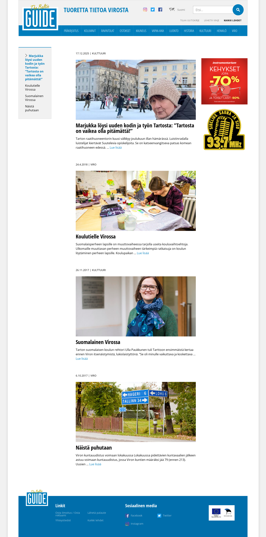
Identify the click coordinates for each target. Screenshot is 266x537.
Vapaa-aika (158, 30)
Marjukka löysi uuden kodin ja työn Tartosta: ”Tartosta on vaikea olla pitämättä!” (35, 67)
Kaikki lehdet (233, 20)
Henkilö (221, 30)
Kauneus (141, 30)
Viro (234, 30)
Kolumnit (90, 30)
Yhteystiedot (63, 520)
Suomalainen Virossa (34, 98)
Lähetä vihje (211, 20)
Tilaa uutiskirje (190, 20)
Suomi (181, 9)
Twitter (167, 515)
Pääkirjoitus (71, 30)
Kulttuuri (205, 30)
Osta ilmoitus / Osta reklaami (67, 514)
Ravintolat (107, 30)
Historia (189, 30)
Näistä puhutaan (32, 108)
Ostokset (125, 30)
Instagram (137, 523)
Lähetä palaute (97, 512)
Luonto (173, 30)
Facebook (136, 515)
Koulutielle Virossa (32, 88)
